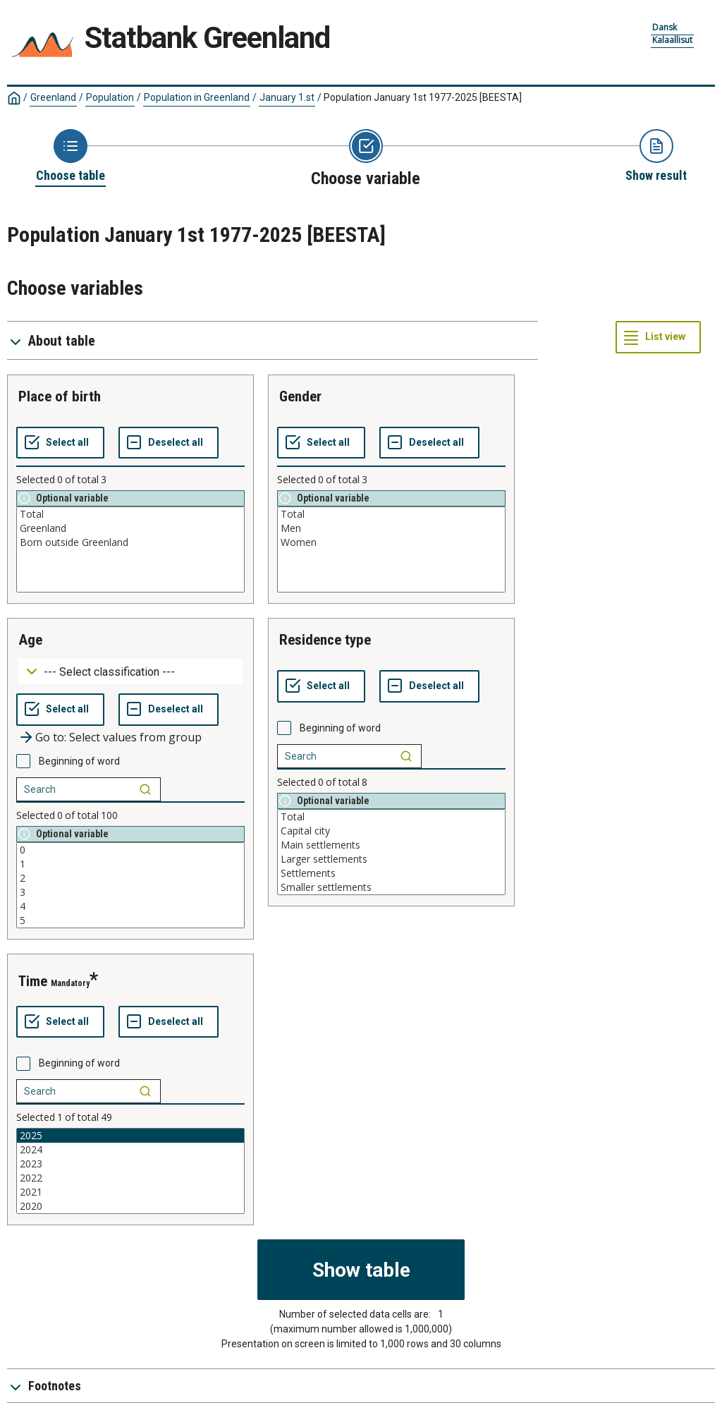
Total (130, 514)
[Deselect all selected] (168, 443)
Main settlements (391, 845)
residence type (325, 639)
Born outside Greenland (130, 542)
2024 (130, 1150)
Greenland (53, 97)
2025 (130, 1136)
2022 (130, 1178)
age (30, 639)
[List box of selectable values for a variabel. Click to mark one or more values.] (130, 549)
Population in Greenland (197, 97)
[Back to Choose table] (70, 157)
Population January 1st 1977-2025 (423, 97)
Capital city (391, 831)
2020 (130, 1206)
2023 (130, 1164)
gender (300, 396)
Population (110, 97)
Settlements (391, 873)
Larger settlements (391, 859)
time (32, 981)
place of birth (59, 396)
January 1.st (286, 97)
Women (391, 542)
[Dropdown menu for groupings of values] (130, 672)
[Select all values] (60, 443)
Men (391, 528)
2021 (130, 1192)
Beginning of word (79, 761)
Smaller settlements (391, 887)
